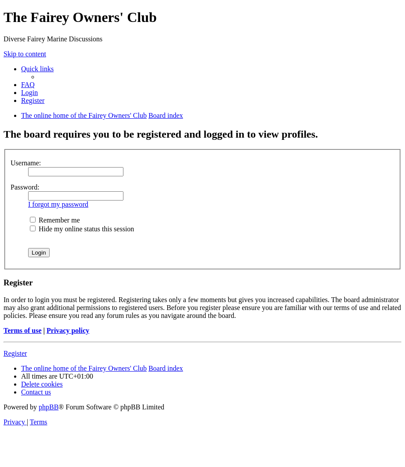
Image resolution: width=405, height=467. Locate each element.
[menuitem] (28, 84)
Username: (26, 163)
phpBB (48, 407)
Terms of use (23, 330)
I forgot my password (58, 204)
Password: (25, 187)
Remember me (55, 220)
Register (15, 353)
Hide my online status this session (82, 229)
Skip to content (25, 54)
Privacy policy (68, 330)
